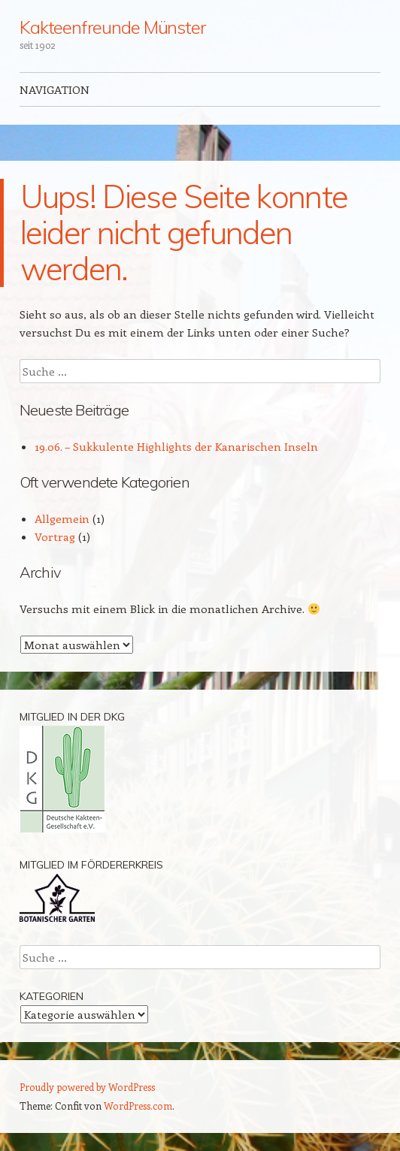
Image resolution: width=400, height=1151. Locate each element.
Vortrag (55, 536)
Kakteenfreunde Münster (112, 27)
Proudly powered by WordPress (87, 1086)
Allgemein (62, 518)
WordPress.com (138, 1105)
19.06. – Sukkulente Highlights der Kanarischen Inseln (176, 446)
